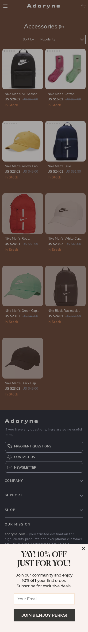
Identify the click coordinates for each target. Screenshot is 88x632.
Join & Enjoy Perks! (44, 615)
